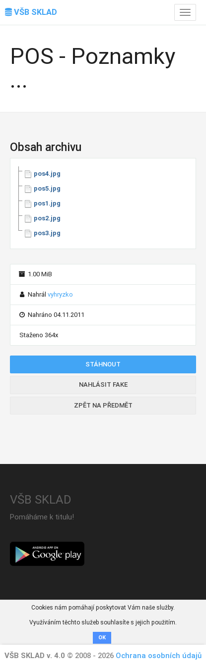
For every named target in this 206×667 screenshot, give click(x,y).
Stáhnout (103, 364)
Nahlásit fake (103, 384)
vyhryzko (60, 294)
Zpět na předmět (103, 405)
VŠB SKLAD (31, 12)
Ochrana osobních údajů (159, 655)
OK (102, 637)
